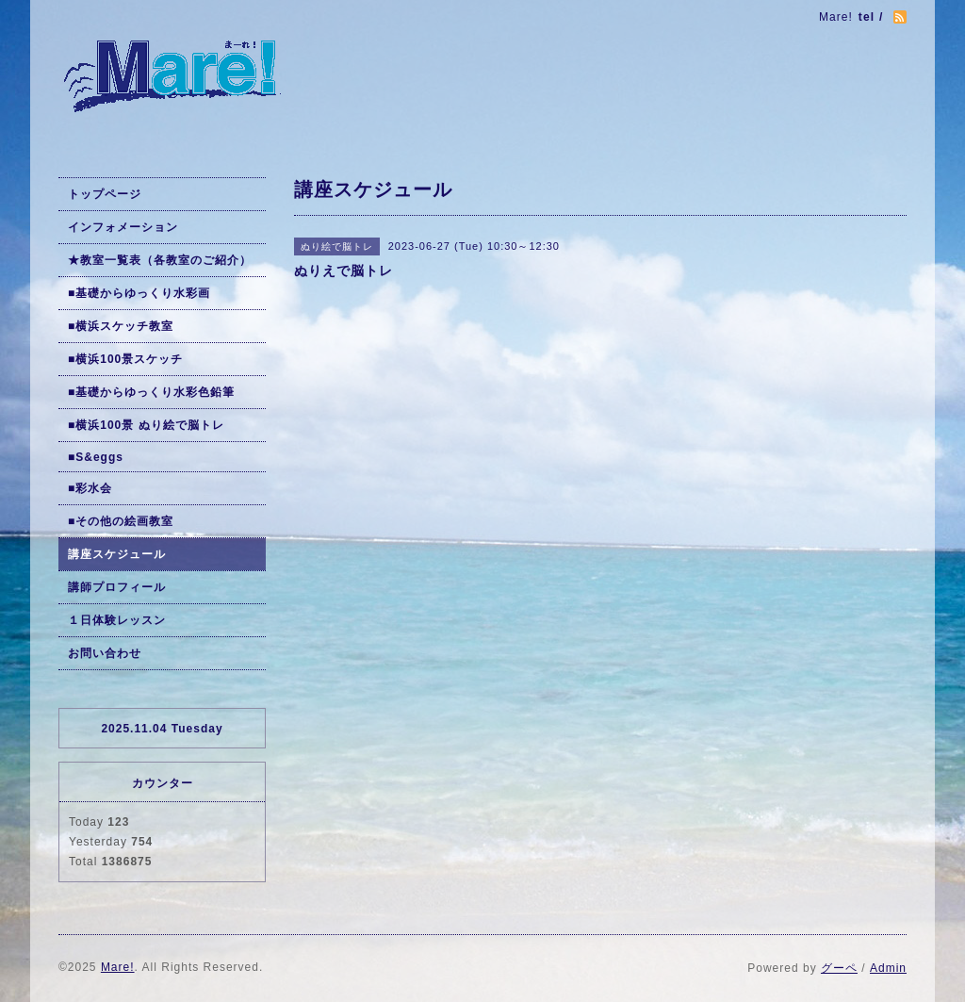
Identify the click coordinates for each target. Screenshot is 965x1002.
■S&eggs (95, 457)
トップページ (104, 194)
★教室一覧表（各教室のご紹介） (160, 260)
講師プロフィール (117, 587)
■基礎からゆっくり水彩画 (139, 293)
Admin (888, 968)
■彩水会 (90, 488)
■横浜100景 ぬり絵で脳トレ (146, 425)
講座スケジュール (117, 554)
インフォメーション (123, 227)
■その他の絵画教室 (120, 521)
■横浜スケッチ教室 (120, 326)
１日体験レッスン (117, 620)
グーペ (839, 968)
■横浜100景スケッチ (125, 359)
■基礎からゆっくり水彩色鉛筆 (151, 392)
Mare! (118, 967)
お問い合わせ (104, 653)
